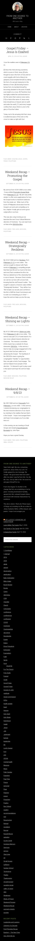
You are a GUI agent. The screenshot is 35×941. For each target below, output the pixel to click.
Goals (5, 680)
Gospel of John (9, 690)
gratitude (6, 693)
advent (6, 568)
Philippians (12, 161)
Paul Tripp (7, 779)
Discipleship (7, 636)
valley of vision (8, 889)
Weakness (7, 895)
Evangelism (7, 653)
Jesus (5, 728)
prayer (6, 796)
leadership (7, 741)
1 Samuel (7, 554)
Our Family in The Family (11, 528)
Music (5, 769)
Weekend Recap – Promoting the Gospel (17, 175)
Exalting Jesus (17, 159)
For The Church (8, 669)
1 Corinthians (8, 550)
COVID (6, 622)
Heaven (6, 710)
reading (6, 810)
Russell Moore (8, 834)
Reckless (22, 260)
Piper (5, 789)
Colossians (7, 609)
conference (7, 612)
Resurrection (8, 820)
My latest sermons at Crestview (15, 520)
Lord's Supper (8, 748)
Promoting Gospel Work (21, 192)
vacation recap (8, 885)
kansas (6, 738)
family (5, 660)
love (5, 752)
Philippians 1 (8, 406)
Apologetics (7, 571)
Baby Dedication (9, 578)
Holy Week (7, 717)
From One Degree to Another (18, 17)
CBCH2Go (14, 346)
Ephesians (7, 650)
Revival (6, 830)
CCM (5, 598)
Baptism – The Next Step (12, 932)
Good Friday (8, 683)
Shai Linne (7, 854)
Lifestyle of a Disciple (10, 926)
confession (7, 619)
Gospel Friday (8, 686)
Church (6, 605)
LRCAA (6, 758)
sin (4, 858)
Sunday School (8, 868)
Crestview (7, 626)
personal (6, 786)
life (4, 745)
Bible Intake (7, 581)
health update (8, 704)
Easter (6, 639)
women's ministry (9, 909)
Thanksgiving (8, 878)
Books (6, 588)
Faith (5, 657)
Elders (6, 643)
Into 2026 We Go (9, 936)
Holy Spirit (7, 714)
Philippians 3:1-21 (9, 262)
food (5, 663)
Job (5, 731)
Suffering (6, 865)
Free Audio (15, 229)
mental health (8, 762)
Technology (7, 871)
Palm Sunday (8, 772)
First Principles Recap (11, 929)
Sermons (7, 847)
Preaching (7, 799)
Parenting (7, 775)
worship (6, 913)
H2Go (5, 700)
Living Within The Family (11, 525)
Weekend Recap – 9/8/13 (17, 391)
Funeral (6, 676)
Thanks (6, 875)
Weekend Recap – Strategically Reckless (17, 246)
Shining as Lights (24, 332)
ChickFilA (9, 666)
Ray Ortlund (7, 806)
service (6, 851)
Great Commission (10, 697)
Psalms (6, 803)
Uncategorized (8, 882)
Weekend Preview (9, 902)
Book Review (8, 585)
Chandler (6, 602)
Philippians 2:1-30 (12, 334)
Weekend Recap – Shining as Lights (17, 319)
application (7, 574)
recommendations (10, 813)
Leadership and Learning (11, 922)
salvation (6, 837)
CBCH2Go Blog (17, 224)
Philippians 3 (13, 267)
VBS (5, 892)
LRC (5, 755)
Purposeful (22, 403)
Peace (6, 782)
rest (5, 817)
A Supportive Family (10, 532)
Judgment (7, 734)
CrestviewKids (8, 629)
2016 (5, 557)
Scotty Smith (8, 841)
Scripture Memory (9, 844)
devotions (7, 633)
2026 (5, 561)
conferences (8, 615)
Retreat (6, 823)
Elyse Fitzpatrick (9, 646)
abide (5, 564)
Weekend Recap (9, 378)
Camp (5, 591)
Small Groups (8, 442)
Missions (23, 229)
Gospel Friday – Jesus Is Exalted (17, 50)
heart (5, 707)
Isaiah (5, 724)
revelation (7, 827)
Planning (6, 793)
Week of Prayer (9, 899)
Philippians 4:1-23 (12, 195)
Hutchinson (7, 721)
